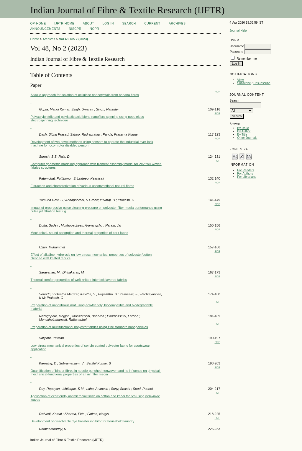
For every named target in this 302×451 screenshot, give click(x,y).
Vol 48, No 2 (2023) (73, 39)
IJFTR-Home (64, 23)
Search (129, 23)
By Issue (243, 128)
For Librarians (246, 176)
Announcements (45, 28)
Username (237, 46)
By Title (242, 134)
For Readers (245, 170)
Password (236, 51)
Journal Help (238, 30)
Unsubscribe (261, 83)
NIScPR (75, 28)
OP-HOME (38, 23)
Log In (108, 23)
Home (34, 39)
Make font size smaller (235, 156)
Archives (177, 23)
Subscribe (244, 83)
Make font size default (242, 156)
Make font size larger (249, 156)
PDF (217, 91)
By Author (243, 131)
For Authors (245, 173)
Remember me (247, 58)
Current (152, 23)
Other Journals (247, 137)
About (88, 23)
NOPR (94, 28)
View (240, 80)
